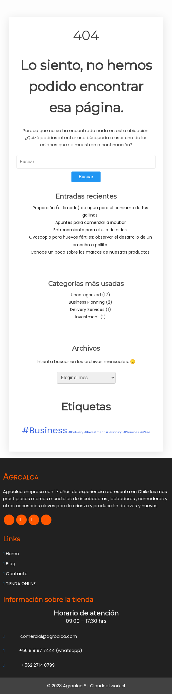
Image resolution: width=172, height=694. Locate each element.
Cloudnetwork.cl (107, 686)
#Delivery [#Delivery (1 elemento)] (76, 432)
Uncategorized (86, 295)
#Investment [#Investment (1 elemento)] (94, 432)
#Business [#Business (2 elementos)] (44, 430)
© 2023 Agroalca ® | (68, 686)
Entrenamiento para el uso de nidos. (91, 230)
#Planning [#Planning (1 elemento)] (114, 432)
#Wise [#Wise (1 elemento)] (145, 432)
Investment (87, 317)
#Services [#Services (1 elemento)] (131, 432)
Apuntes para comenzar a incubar (90, 222)
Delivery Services (87, 309)
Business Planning (87, 302)
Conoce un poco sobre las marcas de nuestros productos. (91, 252)
